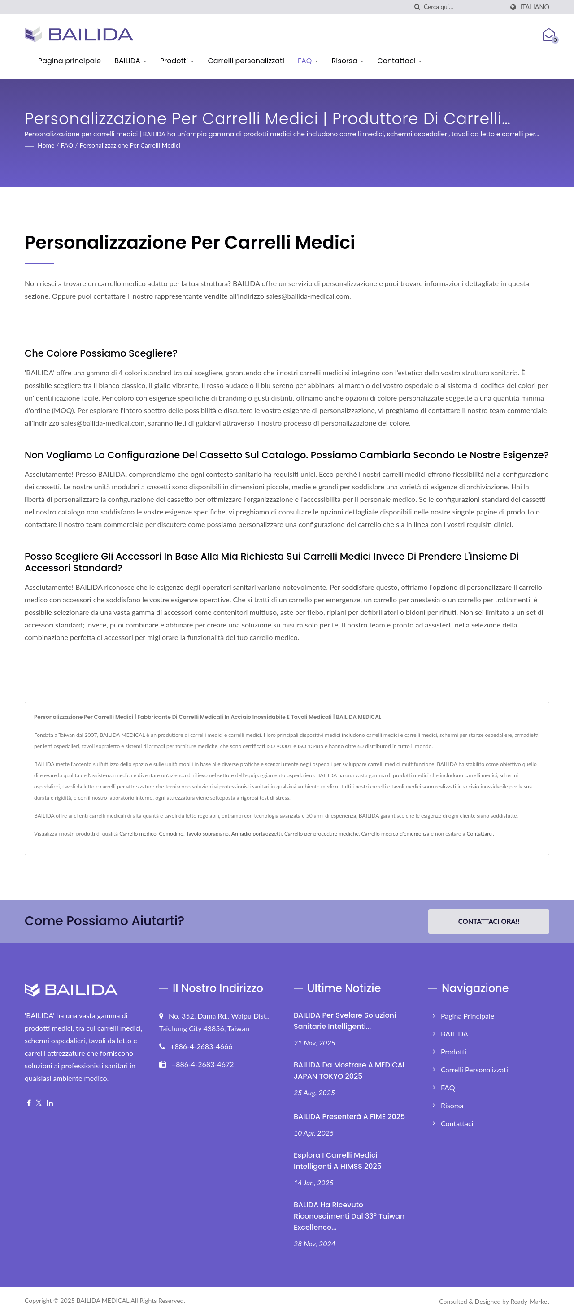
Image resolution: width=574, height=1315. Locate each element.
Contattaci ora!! (488, 921)
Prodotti (177, 61)
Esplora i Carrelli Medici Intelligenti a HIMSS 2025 (338, 1160)
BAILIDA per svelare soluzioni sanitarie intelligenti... (345, 1021)
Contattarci (480, 833)
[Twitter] (38, 1103)
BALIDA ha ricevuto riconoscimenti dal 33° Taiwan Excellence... (349, 1216)
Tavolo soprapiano (207, 833)
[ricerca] (417, 7)
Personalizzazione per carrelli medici (130, 145)
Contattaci (399, 61)
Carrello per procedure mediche (321, 833)
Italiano (534, 7)
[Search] (464, 7)
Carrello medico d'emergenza (395, 833)
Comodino (171, 833)
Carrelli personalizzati (246, 61)
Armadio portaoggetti (256, 833)
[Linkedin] (50, 1103)
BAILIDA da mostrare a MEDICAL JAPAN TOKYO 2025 (350, 1070)
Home (46, 145)
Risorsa (348, 61)
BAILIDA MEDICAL (102, 1300)
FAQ (308, 61)
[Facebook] (29, 1103)
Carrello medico (138, 833)
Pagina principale (69, 61)
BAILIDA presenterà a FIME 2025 (349, 1116)
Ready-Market (529, 1301)
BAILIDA (130, 61)
